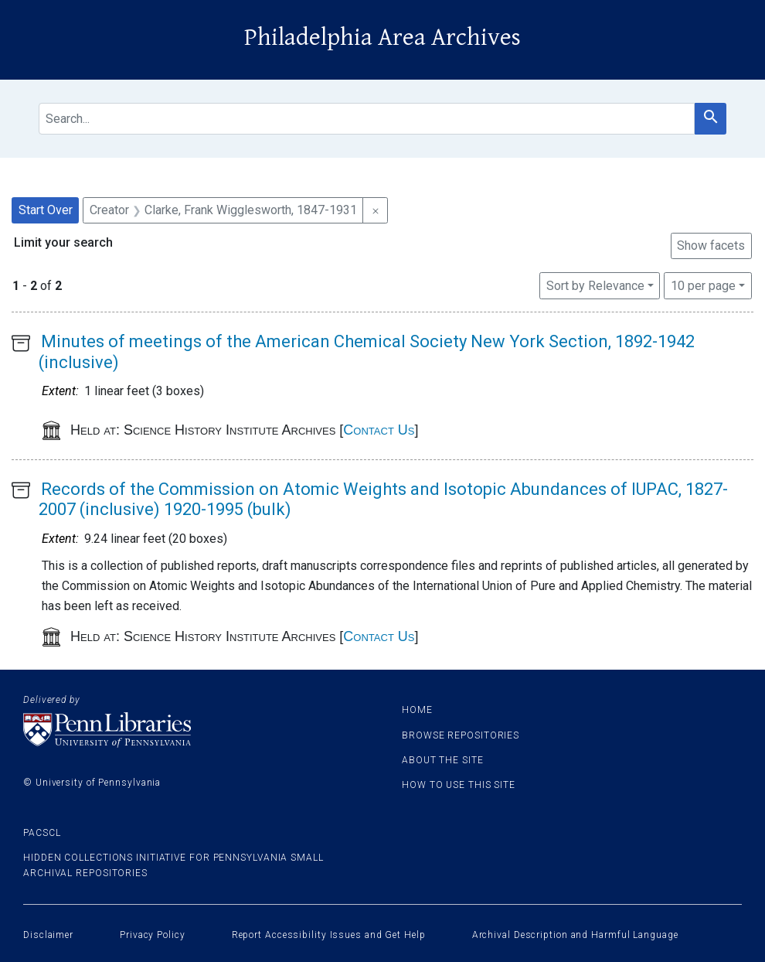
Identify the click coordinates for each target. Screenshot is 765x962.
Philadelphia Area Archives (382, 37)
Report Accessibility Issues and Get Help (329, 935)
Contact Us (378, 430)
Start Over (46, 210)
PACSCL (41, 832)
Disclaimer (48, 935)
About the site (443, 760)
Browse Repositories (460, 735)
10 (703, 284)
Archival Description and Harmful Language (575, 935)
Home (417, 709)
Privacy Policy (152, 935)
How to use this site (458, 784)
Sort (595, 285)
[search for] (367, 119)
